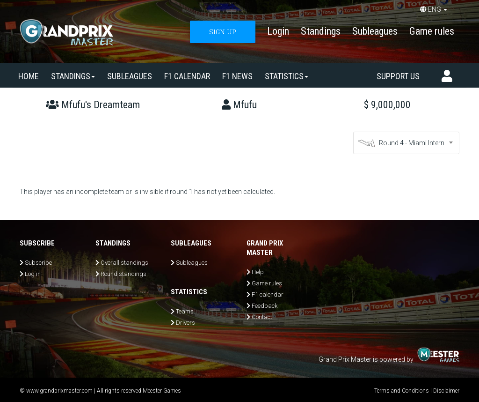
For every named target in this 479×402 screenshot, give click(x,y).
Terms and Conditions (401, 390)
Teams (185, 311)
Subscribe (38, 262)
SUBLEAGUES (129, 76)
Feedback (264, 305)
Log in (33, 273)
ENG (433, 9)
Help (258, 271)
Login (278, 31)
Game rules (431, 31)
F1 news (237, 76)
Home (28, 76)
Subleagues (375, 31)
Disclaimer (446, 390)
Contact (262, 316)
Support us (398, 76)
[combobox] (406, 143)
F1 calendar (187, 76)
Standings (321, 31)
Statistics (286, 76)
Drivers (185, 322)
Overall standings (124, 262)
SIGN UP (222, 31)
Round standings (123, 273)
